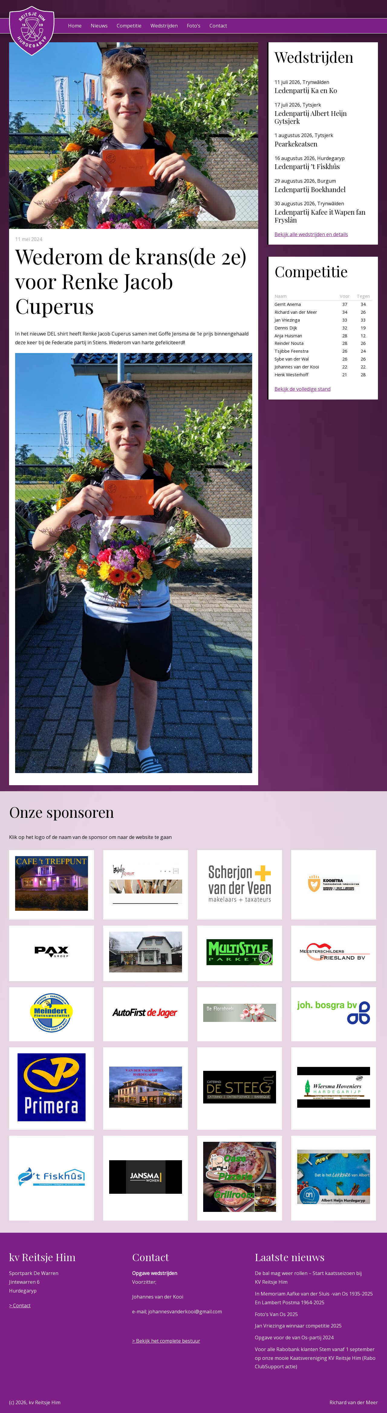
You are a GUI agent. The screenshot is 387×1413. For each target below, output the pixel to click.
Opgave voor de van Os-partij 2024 (294, 1337)
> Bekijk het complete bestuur (166, 1341)
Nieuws (99, 25)
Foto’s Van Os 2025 (276, 1314)
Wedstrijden (164, 25)
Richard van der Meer (354, 1402)
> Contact (20, 1305)
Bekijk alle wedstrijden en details (311, 234)
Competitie (129, 25)
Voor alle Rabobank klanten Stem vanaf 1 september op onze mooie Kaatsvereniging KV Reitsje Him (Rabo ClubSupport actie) (315, 1358)
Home (75, 25)
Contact (218, 25)
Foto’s (193, 25)
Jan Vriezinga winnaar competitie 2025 (298, 1325)
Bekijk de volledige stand (302, 389)
